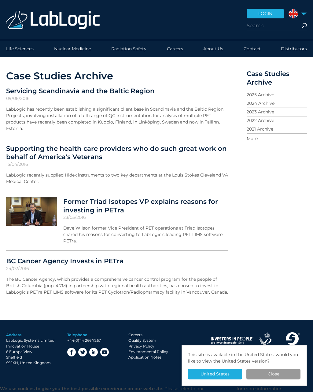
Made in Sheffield (292, 340)
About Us (213, 48)
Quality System (142, 340)
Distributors (294, 48)
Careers (175, 48)
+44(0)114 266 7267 (84, 340)
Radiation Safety (128, 48)
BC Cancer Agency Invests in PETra (64, 261)
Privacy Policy (141, 346)
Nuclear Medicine (72, 48)
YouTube (104, 352)
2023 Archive (260, 112)
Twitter (82, 352)
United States (215, 374)
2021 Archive (260, 129)
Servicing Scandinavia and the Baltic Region (80, 91)
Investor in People (232, 341)
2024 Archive (260, 103)
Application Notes (144, 357)
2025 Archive (260, 94)
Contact (252, 48)
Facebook (71, 352)
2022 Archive (260, 120)
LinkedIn (93, 352)
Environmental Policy (148, 351)
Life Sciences (20, 48)
